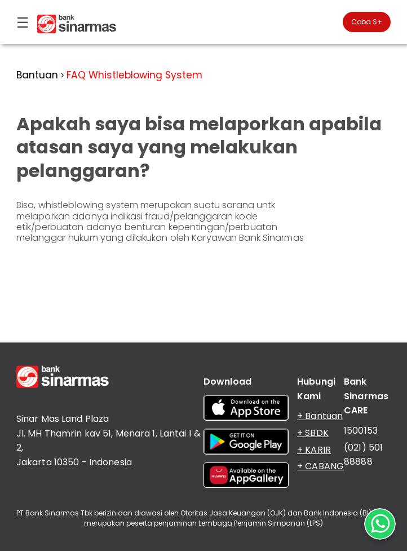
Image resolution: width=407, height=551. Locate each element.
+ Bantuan (320, 415)
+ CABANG (320, 466)
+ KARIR (314, 449)
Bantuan (37, 75)
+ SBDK (313, 432)
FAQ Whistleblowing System (134, 75)
